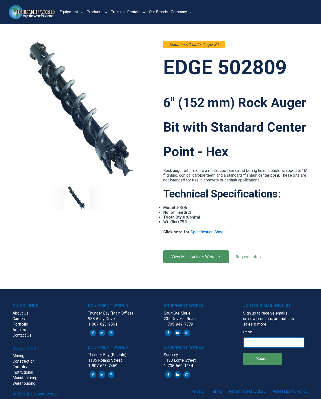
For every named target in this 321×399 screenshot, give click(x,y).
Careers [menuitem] (19, 318)
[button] (34, 12)
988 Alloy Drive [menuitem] (101, 318)
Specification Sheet (208, 232)
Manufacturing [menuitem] (25, 377)
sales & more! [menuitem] (255, 324)
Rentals (133, 12)
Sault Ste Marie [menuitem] (177, 313)
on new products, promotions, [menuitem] (269, 318)
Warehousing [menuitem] (24, 383)
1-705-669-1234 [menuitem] (178, 366)
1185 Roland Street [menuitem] (105, 360)
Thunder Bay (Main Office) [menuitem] (110, 313)
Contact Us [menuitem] (22, 335)
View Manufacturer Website (196, 256)
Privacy (197, 391)
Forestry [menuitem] (20, 366)
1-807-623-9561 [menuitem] (102, 324)
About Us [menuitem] (21, 313)
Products (95, 12)
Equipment (68, 12)
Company (179, 12)
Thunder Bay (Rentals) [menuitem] (107, 355)
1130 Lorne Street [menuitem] (180, 360)
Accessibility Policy (290, 391)
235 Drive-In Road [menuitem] (180, 318)
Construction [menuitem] (24, 361)
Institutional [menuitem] (23, 372)
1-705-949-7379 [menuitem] (178, 324)
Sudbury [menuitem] (171, 355)
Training (118, 12)
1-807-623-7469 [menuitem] (102, 366)
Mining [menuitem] (18, 355)
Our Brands (158, 12)
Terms (216, 391)
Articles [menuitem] (19, 329)
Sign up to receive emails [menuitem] (265, 313)
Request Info (252, 257)
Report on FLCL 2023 (247, 391)
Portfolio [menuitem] (20, 324)
